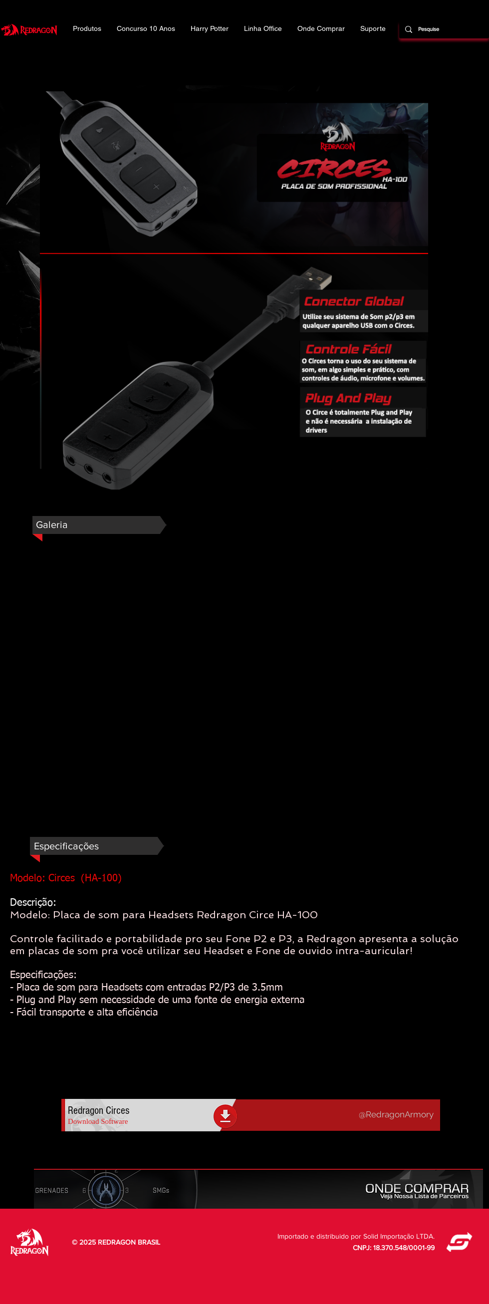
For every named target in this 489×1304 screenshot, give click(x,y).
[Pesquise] (443, 29)
